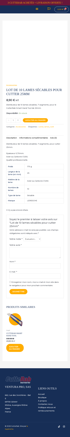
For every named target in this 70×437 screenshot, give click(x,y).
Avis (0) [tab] (53, 138)
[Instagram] (64, 427)
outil (52, 127)
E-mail (13, 272)
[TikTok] (59, 427)
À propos (42, 401)
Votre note (15, 239)
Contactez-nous (45, 404)
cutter (41, 127)
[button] (37, 9)
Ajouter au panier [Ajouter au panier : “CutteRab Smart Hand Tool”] (14, 348)
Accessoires (11, 85)
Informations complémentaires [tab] (33, 138)
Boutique (42, 398)
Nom (12, 262)
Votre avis (15, 245)
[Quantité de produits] (13, 120)
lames (46, 127)
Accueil (41, 394)
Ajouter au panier (35, 120)
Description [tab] (11, 138)
